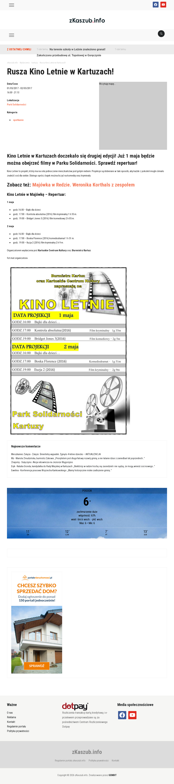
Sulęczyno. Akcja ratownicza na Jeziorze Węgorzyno (47, 462)
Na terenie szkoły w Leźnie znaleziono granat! (77, 49)
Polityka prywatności (18, 731)
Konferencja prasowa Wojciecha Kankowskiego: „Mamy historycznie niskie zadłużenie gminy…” (66, 470)
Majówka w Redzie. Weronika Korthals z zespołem (83, 185)
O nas (10, 712)
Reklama (11, 717)
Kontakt (11, 721)
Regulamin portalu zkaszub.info (70, 760)
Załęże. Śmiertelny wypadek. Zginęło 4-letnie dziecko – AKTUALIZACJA (66, 454)
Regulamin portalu (16, 726)
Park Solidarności (16, 104)
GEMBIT (113, 775)
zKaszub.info (87, 751)
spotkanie (18, 120)
